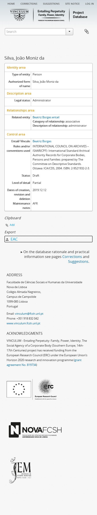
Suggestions (51, 3)
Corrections (29, 3)
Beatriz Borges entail (46, 117)
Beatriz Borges (42, 141)
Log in (89, 3)
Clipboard (86, 31)
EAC (12, 239)
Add (12, 225)
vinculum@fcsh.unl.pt (29, 314)
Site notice (72, 3)
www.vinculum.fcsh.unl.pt (23, 323)
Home (11, 3)
